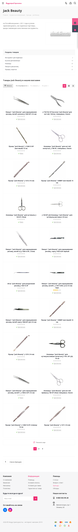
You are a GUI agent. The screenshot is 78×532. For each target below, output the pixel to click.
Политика (6, 488)
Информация (33, 476)
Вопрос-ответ (58, 483)
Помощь (31, 480)
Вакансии (6, 483)
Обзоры (56, 488)
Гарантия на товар (35, 488)
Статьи (55, 480)
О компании (7, 480)
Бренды (56, 486)
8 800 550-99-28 (62, 498)
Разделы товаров (12, 52)
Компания (7, 476)
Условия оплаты (34, 483)
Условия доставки (34, 486)
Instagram (10, 510)
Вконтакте (5, 510)
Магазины (6, 486)
